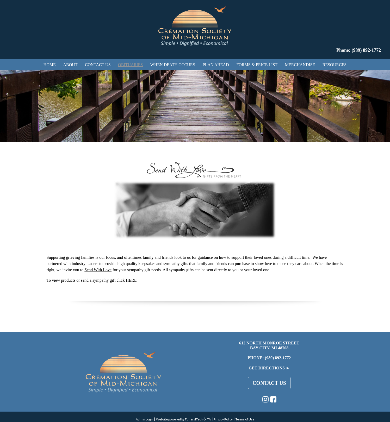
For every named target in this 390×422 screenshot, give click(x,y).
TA (209, 419)
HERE (131, 280)
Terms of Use (245, 419)
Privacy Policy (223, 419)
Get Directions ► (269, 368)
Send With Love (98, 270)
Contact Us (269, 383)
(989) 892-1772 (278, 358)
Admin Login (144, 419)
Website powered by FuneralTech (179, 419)
